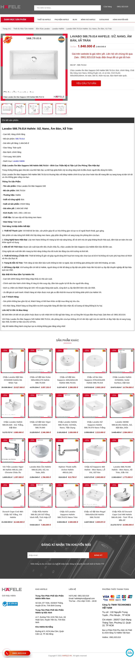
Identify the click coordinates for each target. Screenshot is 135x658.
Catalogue (104, 20)
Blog (75, 20)
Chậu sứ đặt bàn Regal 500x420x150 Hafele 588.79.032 (94, 514)
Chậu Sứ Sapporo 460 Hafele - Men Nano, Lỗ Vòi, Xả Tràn (94, 470)
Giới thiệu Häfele (9, 596)
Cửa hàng (108, 7)
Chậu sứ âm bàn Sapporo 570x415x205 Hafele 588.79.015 (94, 380)
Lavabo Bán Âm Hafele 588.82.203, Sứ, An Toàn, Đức (40, 470)
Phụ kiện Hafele (62, 20)
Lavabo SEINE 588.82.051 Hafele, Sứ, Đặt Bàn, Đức (122, 425)
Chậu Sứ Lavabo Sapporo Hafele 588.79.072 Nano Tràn (67, 514)
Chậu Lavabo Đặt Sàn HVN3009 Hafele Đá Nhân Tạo (13, 380)
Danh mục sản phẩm (14, 19)
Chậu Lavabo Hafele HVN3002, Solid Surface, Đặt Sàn (122, 380)
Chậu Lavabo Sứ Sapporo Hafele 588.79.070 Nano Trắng (94, 425)
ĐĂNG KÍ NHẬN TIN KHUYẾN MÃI (66, 544)
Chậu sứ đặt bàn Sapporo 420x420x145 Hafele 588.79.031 (67, 380)
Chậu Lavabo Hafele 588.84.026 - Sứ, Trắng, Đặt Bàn (12, 425)
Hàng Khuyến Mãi (120, 20)
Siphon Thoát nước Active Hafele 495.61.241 (67, 470)
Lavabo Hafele (58, 29)
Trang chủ (7, 29)
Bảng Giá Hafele (88, 20)
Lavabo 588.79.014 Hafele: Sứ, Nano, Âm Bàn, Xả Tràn (89, 29)
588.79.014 (20, 139)
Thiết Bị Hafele (44, 20)
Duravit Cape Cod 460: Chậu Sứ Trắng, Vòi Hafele (12, 514)
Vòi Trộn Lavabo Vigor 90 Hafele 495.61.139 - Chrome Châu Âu (13, 470)
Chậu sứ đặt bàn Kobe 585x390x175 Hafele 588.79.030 (40, 380)
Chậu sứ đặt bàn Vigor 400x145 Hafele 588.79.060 (40, 425)
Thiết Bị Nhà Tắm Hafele (23, 29)
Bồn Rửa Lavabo (43, 29)
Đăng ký (98, 555)
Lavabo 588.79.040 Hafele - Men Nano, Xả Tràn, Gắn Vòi (122, 470)
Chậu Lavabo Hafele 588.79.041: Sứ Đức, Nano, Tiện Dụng (67, 425)
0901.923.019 (122, 7)
